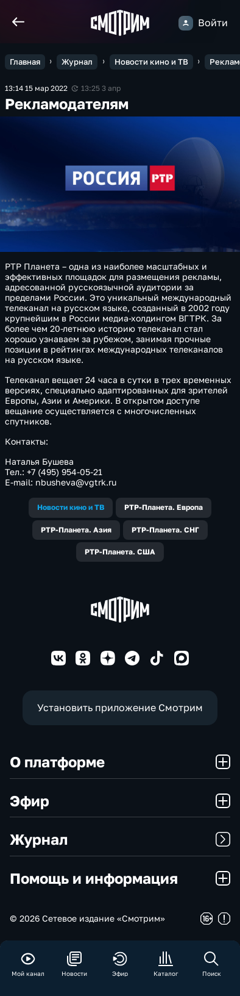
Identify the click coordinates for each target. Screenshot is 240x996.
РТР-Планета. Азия (76, 529)
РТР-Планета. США (120, 551)
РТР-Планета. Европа (163, 507)
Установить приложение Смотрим (120, 707)
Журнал (120, 839)
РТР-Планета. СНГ (165, 529)
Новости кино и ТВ (70, 507)
